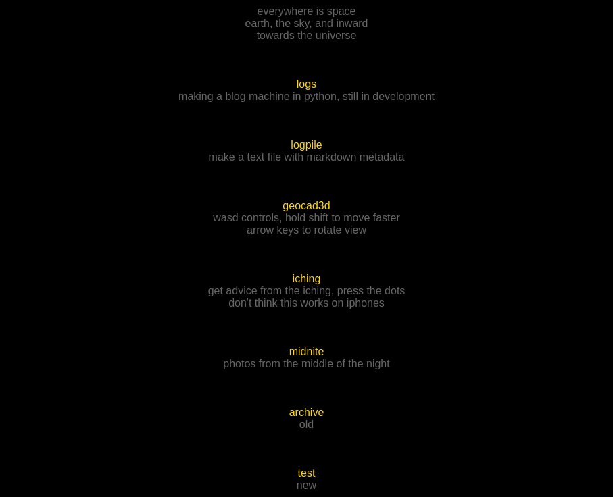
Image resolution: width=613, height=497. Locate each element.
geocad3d (306, 205)
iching (307, 278)
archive (306, 412)
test (307, 473)
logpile (306, 145)
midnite (306, 351)
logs (306, 84)
